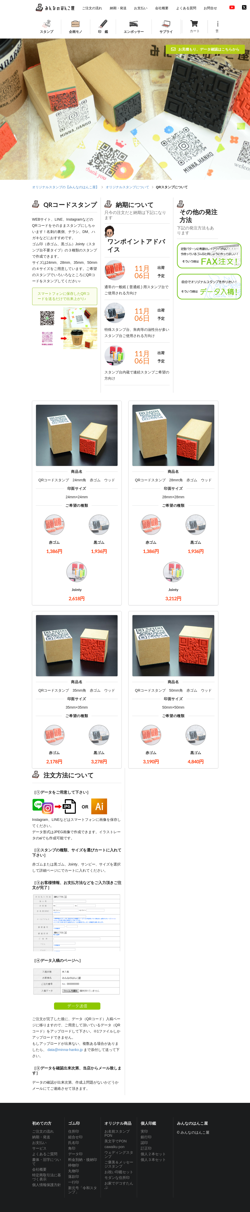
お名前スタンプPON (117, 1133)
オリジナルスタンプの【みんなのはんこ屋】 (65, 187)
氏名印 (73, 1143)
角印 (71, 1148)
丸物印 (73, 1171)
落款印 (73, 1177)
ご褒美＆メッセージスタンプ (118, 1164)
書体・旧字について (46, 1162)
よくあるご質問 (44, 1154)
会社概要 (39, 1169)
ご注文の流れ (43, 1131)
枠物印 (73, 1165)
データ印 (75, 1154)
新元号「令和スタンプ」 (82, 1190)
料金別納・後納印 (82, 1160)
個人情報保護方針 (46, 1185)
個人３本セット (153, 1160)
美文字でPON (115, 1141)
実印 (144, 1131)
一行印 (73, 1182)
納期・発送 (41, 1137)
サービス (39, 1148)
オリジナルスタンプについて (127, 187)
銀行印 (146, 1137)
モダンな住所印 (117, 1178)
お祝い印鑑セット (118, 1172)
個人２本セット (153, 1154)
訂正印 (146, 1148)
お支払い (39, 1143)
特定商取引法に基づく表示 (46, 1177)
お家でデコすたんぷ (118, 1185)
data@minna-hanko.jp (65, 1050)
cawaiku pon (114, 1147)
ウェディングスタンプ (118, 1154)
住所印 (73, 1131)
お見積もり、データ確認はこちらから (205, 49)
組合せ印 (75, 1137)
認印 (144, 1143)
